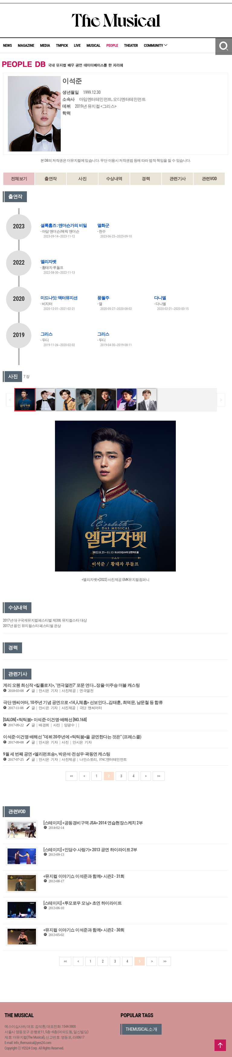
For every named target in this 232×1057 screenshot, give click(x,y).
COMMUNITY (155, 45)
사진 (82, 178)
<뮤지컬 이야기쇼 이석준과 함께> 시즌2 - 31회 (84, 876)
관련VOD (209, 178)
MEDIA (45, 45)
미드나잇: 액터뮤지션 (58, 297)
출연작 (50, 178)
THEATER (131, 45)
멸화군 (103, 225)
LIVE (77, 45)
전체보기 (19, 178)
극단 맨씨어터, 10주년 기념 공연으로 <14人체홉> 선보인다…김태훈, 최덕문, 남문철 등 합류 (83, 702)
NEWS (7, 45)
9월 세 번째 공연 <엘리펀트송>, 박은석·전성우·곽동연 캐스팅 (56, 754)
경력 (146, 178)
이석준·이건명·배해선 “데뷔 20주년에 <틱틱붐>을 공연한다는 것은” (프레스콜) (72, 736)
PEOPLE (112, 45)
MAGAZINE (26, 45)
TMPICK (62, 45)
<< (71, 776)
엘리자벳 (48, 261)
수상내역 (114, 178)
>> (158, 776)
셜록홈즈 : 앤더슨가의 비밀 (63, 225)
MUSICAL (93, 45)
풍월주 (103, 297)
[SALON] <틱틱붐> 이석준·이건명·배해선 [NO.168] (45, 719)
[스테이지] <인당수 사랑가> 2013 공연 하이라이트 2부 (90, 849)
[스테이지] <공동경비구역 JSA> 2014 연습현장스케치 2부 (93, 822)
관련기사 (177, 178)
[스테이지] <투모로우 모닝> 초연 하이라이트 (82, 903)
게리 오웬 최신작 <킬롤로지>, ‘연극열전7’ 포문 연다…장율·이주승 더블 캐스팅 (71, 685)
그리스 (46, 334)
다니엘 (160, 297)
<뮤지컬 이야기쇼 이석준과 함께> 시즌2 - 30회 (84, 930)
